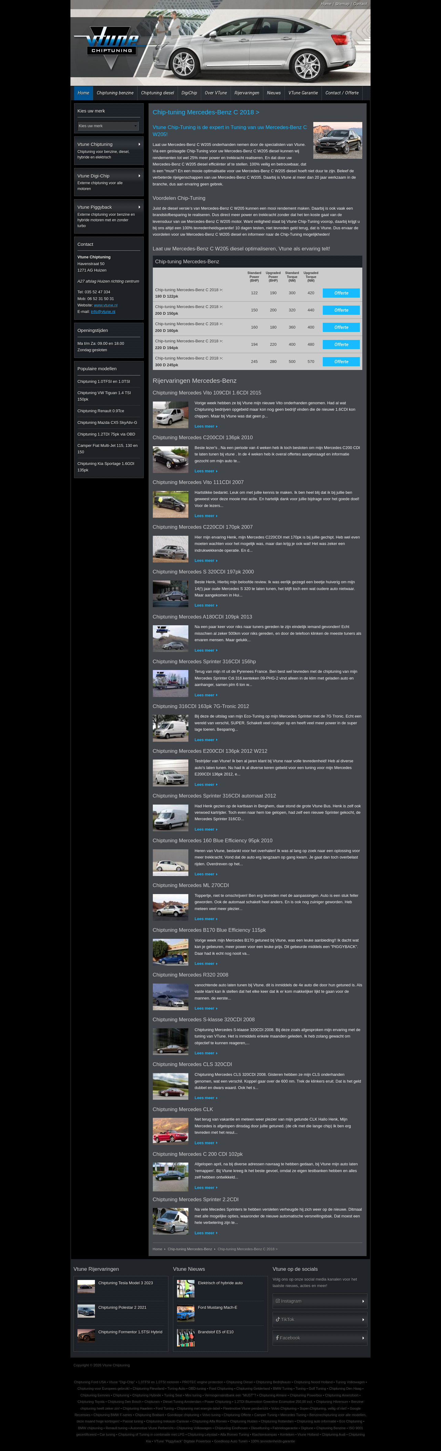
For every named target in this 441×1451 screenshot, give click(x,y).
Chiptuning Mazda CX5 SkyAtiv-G (107, 422)
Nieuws (274, 92)
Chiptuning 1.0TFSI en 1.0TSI (103, 381)
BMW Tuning (282, 1388)
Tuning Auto (177, 1388)
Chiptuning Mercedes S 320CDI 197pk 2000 (203, 572)
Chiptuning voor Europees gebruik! (103, 1388)
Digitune (307, 1428)
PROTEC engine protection (202, 1382)
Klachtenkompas (264, 1434)
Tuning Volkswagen (350, 1382)
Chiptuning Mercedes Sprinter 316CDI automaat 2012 (214, 796)
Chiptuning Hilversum (332, 1401)
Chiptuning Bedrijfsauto (273, 1382)
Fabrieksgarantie (285, 1428)
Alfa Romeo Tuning (234, 1434)
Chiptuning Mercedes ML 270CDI (191, 885)
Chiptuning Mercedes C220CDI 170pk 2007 (203, 527)
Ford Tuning (165, 1408)
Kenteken (287, 1434)
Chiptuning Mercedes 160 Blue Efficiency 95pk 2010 (213, 841)
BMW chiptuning (90, 1428)
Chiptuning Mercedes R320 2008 (190, 975)
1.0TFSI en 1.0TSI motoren (158, 1382)
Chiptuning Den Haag (345, 1388)
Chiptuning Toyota (90, 1401)
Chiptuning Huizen (244, 1421)
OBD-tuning (197, 1388)
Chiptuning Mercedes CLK (183, 1109)
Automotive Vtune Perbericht (152, 1428)
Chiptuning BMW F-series (112, 1415)
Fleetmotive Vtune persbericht (245, 1408)
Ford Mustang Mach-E (217, 1307)
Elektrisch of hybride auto (220, 1283)
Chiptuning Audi (333, 1434)
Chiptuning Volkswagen (194, 1428)
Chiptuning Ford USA (90, 1382)
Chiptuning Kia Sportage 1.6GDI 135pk (105, 466)
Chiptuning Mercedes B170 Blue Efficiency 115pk (209, 930)
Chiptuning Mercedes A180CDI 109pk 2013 (202, 617)
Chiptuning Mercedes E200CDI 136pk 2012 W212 (210, 751)
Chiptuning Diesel (239, 1382)
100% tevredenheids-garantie (273, 1441)
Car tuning (107, 1434)
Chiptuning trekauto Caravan (167, 1421)
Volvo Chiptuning (283, 1408)
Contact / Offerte (342, 92)
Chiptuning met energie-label (198, 1408)
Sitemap (342, 4)
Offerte (341, 293)
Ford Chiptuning (221, 1388)
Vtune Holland (307, 1434)
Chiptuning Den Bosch (124, 1401)
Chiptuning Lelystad (202, 1434)
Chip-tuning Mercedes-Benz (190, 1249)
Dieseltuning (260, 1428)
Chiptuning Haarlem (138, 1408)
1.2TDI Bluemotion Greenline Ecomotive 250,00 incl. (273, 1401)
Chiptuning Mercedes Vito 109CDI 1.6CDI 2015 (207, 393)
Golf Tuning (317, 1388)
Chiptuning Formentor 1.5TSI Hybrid (130, 1332)
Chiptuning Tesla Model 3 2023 (125, 1283)
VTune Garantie (303, 92)
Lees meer (204, 426)
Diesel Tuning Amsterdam (182, 1401)
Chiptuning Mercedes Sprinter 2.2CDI (196, 1199)
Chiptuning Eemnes (95, 1395)
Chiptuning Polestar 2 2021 (122, 1307)
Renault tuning (116, 1428)
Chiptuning (121, 1395)
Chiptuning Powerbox (306, 1395)
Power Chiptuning (218, 1401)
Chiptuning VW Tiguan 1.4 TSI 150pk (104, 396)
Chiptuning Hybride (146, 1395)
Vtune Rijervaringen (96, 1269)
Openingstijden (92, 330)
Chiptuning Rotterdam (277, 1421)
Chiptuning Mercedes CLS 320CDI (192, 1064)
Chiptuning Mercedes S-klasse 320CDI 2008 (204, 1020)
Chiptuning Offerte (237, 1415)
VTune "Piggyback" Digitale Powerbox (182, 1441)
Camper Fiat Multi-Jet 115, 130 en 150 (107, 448)
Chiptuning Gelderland (253, 1388)
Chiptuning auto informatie (316, 1421)
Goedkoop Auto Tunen (231, 1441)
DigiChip (189, 92)
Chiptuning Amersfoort (341, 1395)
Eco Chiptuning (350, 1421)
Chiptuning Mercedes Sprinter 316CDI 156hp (204, 662)
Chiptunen (152, 1401)
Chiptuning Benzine (331, 1428)
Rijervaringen (247, 92)
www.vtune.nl (106, 305)
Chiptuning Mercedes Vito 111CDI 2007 (198, 482)
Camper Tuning (265, 1415)
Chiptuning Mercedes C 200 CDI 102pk (198, 1154)
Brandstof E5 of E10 (215, 1332)
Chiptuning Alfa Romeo (209, 1421)
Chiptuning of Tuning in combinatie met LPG (151, 1434)
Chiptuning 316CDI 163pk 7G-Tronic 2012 (201, 706)
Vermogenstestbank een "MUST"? (230, 1395)
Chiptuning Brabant (149, 1415)
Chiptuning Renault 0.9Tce (100, 411)
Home (326, 4)
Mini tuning (193, 1395)
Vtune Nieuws (189, 1269)
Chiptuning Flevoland (148, 1388)
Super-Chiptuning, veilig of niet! (323, 1408)
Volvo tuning (211, 1415)
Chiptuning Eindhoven (231, 1428)
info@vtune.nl (103, 311)
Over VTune (216, 92)
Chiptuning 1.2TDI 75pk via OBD (106, 434)
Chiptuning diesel (157, 92)
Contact (360, 4)
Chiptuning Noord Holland (313, 1382)
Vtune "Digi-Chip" (122, 1382)
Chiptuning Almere (273, 1395)
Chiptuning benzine (115, 92)
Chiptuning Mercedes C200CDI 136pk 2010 (203, 437)
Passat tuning (133, 1421)
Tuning (301, 1388)
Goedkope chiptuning (183, 1415)
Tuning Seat (173, 1395)
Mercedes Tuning (294, 1415)
